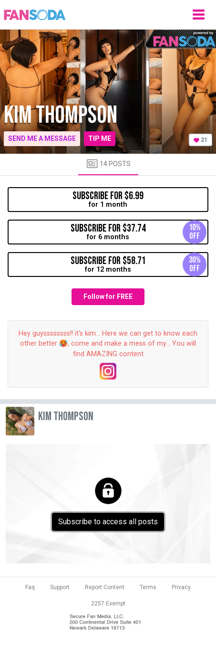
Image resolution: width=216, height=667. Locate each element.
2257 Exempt (108, 603)
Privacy (181, 587)
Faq (30, 587)
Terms (148, 587)
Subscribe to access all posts (108, 521)
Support (60, 587)
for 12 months (139, 264)
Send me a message (42, 138)
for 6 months (139, 232)
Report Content (104, 587)
